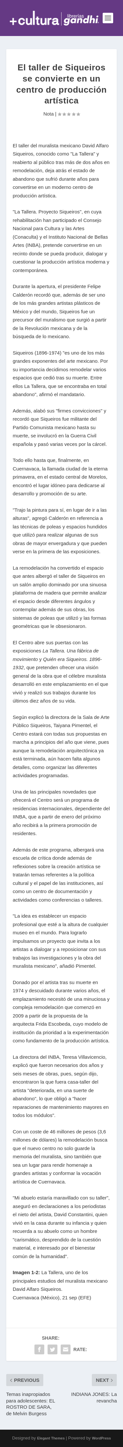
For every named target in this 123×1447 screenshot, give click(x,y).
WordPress (101, 1438)
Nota (48, 114)
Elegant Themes (51, 1438)
